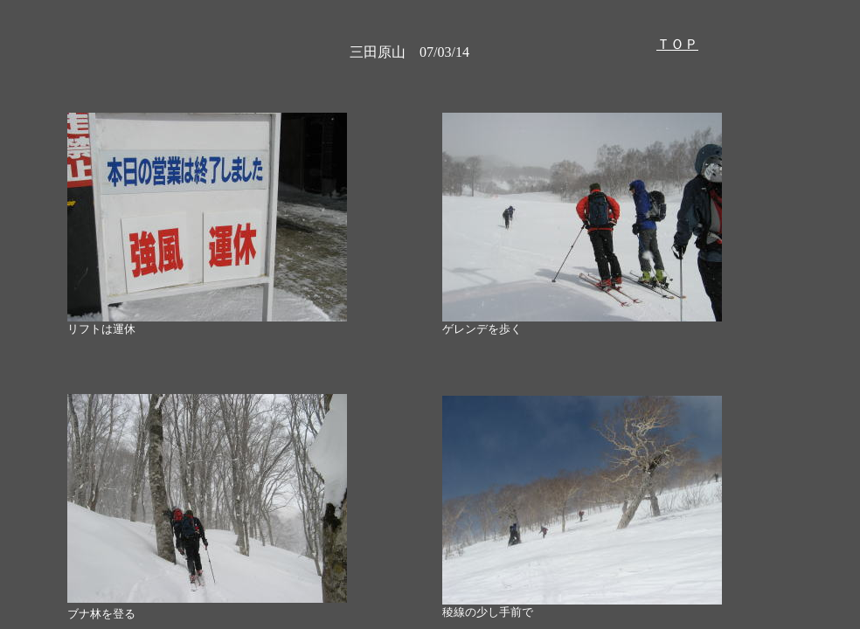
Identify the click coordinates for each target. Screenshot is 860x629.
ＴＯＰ (677, 44)
